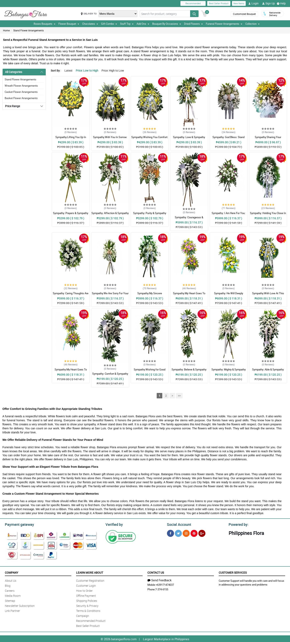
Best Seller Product (219, 3)
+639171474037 (165, 584)
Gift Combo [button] (109, 24)
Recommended (193, 3)
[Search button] (194, 13)
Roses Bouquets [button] (44, 24)
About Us (10, 580)
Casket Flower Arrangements (21, 92)
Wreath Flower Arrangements (21, 85)
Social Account (178, 524)
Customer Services (233, 572)
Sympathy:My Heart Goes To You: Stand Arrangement (189, 295)
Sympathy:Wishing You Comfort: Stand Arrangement (149, 139)
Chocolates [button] (90, 24)
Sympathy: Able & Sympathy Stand (268, 371)
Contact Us (155, 572)
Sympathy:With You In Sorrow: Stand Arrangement (110, 139)
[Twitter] (178, 532)
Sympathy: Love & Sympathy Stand (189, 139)
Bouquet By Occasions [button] (166, 24)
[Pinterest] (194, 532)
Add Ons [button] (143, 24)
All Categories (13, 72)
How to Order (84, 590)
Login (253, 3)
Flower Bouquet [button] (68, 24)
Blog (7, 585)
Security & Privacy (87, 605)
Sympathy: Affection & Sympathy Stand (110, 214)
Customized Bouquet (244, 13)
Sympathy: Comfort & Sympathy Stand (110, 375)
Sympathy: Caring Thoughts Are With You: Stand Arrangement (70, 295)
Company (11, 572)
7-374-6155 (161, 589)
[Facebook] (170, 532)
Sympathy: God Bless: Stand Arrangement (228, 139)
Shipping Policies (86, 600)
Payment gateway (17, 524)
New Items (238, 3)
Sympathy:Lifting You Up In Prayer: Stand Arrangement (70, 139)
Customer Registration (90, 580)
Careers (9, 590)
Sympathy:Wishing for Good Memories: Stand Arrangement (149, 371)
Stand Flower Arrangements (28, 30)
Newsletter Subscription (20, 605)
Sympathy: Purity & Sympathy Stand (149, 214)
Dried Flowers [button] (193, 24)
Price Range (12, 106)
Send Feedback (159, 579)
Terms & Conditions (88, 610)
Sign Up (268, 3)
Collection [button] (252, 24)
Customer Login (86, 585)
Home (6, 30)
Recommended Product (91, 620)
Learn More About (89, 572)
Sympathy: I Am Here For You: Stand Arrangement (228, 214)
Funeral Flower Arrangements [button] (224, 24)
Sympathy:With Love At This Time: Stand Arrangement (268, 295)
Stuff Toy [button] (127, 24)
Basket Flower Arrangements (21, 98)
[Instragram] (186, 532)
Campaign (82, 615)
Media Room (13, 595)
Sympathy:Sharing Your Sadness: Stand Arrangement (268, 139)
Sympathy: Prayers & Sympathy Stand (70, 214)
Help (281, 3)
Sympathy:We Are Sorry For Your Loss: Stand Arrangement (110, 295)
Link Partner (12, 610)
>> (179, 396)
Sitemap (10, 600)
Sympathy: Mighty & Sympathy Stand (228, 371)
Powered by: (238, 524)
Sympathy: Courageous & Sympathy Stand (189, 219)
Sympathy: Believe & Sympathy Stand (189, 371)
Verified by (114, 524)
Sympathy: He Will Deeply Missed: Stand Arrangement (228, 295)
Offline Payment (86, 595)
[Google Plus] (201, 532)
